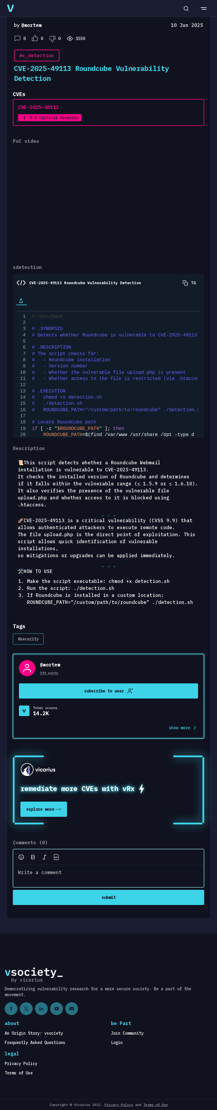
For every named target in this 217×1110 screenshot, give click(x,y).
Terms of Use (19, 1073)
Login (117, 1042)
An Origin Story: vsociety (34, 1033)
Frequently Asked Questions (35, 1042)
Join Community (127, 1033)
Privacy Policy (21, 1063)
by (28, 25)
